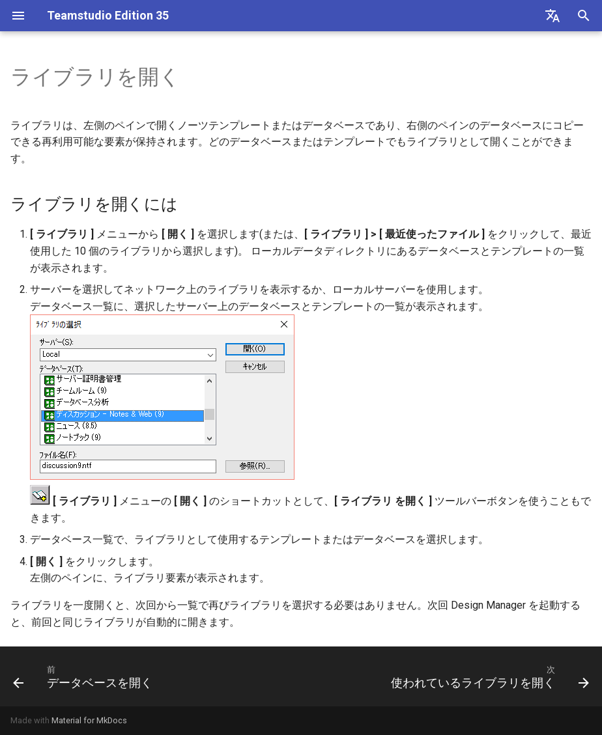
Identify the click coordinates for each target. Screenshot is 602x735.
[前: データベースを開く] (85, 676)
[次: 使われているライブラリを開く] (487, 676)
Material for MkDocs (89, 720)
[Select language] (552, 16)
